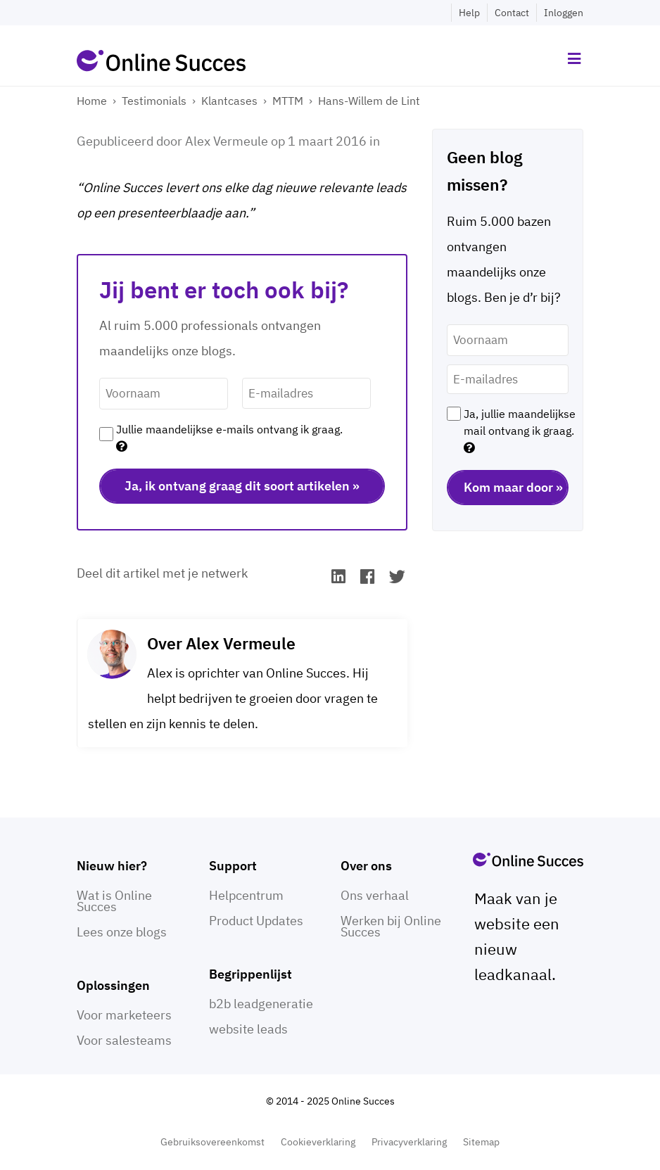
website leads (248, 1029)
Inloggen (563, 12)
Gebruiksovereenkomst (212, 1142)
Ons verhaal (375, 895)
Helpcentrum (246, 895)
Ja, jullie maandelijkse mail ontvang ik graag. (520, 430)
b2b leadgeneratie (261, 1004)
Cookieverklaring (318, 1142)
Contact (512, 12)
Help (469, 12)
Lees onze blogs (122, 932)
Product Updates (256, 921)
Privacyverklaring (409, 1142)
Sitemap (481, 1142)
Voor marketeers (124, 1015)
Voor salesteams (124, 1040)
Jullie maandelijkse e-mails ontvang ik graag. (229, 437)
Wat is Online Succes (114, 901)
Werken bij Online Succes (391, 926)
